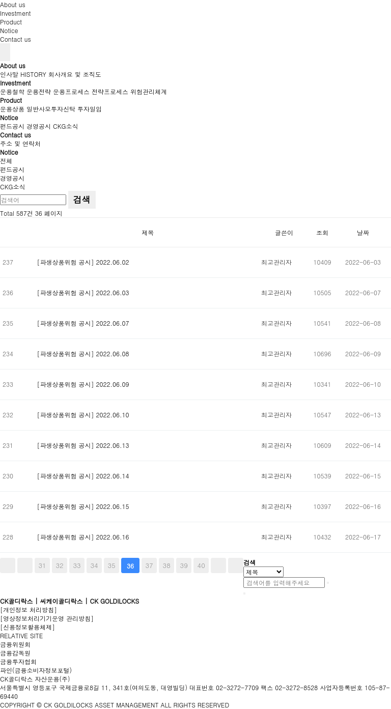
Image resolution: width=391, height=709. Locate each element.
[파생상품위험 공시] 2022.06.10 (83, 414)
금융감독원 (15, 652)
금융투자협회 (18, 661)
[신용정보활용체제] (27, 626)
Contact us (15, 39)
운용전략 (38, 91)
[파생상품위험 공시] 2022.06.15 (83, 506)
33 (76, 565)
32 (59, 565)
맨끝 (235, 565)
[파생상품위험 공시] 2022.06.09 (83, 384)
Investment (15, 13)
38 (167, 565)
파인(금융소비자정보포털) (36, 670)
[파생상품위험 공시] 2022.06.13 (83, 445)
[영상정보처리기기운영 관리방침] (47, 618)
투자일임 (89, 108)
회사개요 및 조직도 (74, 74)
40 (201, 565)
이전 (25, 565)
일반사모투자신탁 (50, 108)
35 (112, 565)
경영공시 (38, 126)
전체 (6, 160)
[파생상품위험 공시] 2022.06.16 (83, 536)
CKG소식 (65, 126)
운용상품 (12, 108)
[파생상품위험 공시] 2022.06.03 (83, 292)
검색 (82, 199)
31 (42, 565)
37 (149, 565)
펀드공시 (12, 126)
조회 (322, 232)
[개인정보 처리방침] (28, 609)
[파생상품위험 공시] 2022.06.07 (83, 323)
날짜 (363, 232)
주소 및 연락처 (20, 143)
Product (11, 21)
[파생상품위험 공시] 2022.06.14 (83, 475)
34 (94, 565)
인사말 (9, 74)
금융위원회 (15, 644)
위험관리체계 (148, 91)
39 (184, 565)
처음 (7, 565)
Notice (9, 30)
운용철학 (12, 91)
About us (12, 4)
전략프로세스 (110, 91)
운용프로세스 (71, 91)
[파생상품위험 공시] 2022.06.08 (83, 353)
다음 (218, 565)
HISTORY (33, 74)
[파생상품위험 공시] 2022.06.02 (83, 262)
